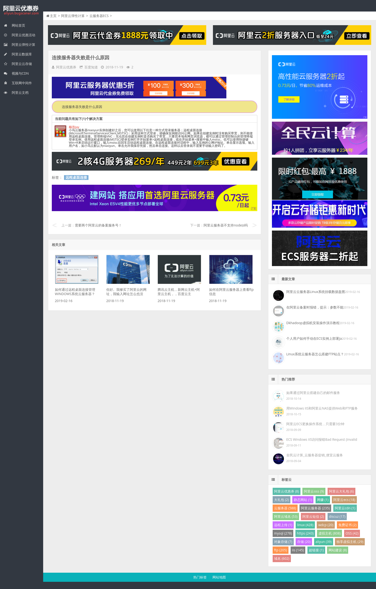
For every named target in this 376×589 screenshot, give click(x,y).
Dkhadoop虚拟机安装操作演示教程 (313, 323)
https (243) (305, 533)
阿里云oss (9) (314, 491)
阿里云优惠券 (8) (286, 491)
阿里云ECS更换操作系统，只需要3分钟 (315, 424)
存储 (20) (304, 541)
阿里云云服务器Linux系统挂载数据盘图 (315, 291)
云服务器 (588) (285, 508)
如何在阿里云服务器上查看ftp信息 (231, 291)
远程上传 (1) (283, 525)
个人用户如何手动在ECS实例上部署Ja (314, 338)
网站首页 (14, 25)
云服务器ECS (99, 15)
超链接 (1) (316, 550)
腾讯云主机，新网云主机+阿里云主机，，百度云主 (179, 291)
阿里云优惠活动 (19, 35)
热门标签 (200, 577)
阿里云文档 (16, 92)
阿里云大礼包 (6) (341, 491)
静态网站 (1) (303, 499)
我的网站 (21, 10)
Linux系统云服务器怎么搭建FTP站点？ (315, 354)
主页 (53, 15)
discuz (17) (337, 516)
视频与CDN (16, 73)
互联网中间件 (18, 83)
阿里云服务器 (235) (315, 508)
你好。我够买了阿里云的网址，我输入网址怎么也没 (126, 291)
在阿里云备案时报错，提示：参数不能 (314, 307)
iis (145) (298, 550)
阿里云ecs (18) (344, 499)
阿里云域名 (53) (286, 516)
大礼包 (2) (281, 499)
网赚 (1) (323, 499)
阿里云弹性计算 (19, 44)
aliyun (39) (324, 541)
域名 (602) (281, 558)
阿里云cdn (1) (345, 508)
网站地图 (219, 577)
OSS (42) (352, 533)
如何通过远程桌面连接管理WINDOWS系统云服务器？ (75, 291)
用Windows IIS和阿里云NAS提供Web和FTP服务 (322, 408)
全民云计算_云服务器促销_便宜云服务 (314, 455)
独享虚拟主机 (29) (349, 541)
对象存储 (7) (283, 541)
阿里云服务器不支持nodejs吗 (226, 225)
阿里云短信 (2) (313, 516)
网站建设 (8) (338, 550)
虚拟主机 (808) (329, 533)
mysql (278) (283, 533)
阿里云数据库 (18, 54)
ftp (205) (280, 550)
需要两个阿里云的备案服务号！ (98, 225)
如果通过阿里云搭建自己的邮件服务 (313, 392)
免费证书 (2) (347, 525)
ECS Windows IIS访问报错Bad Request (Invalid (321, 439)
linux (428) (305, 525)
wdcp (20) (325, 525)
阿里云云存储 (18, 63)
